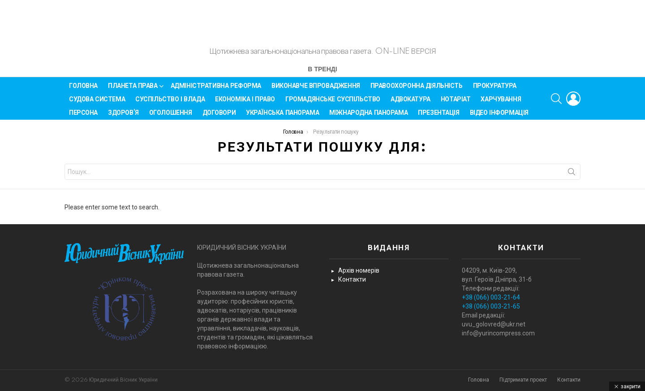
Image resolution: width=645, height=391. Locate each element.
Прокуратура (494, 89)
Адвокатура (410, 103)
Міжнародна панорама (368, 116)
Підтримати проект (523, 380)
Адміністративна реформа (216, 89)
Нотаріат (456, 103)
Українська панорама (282, 116)
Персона (83, 116)
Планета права (133, 91)
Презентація (438, 116)
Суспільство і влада (170, 103)
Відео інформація (499, 116)
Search (571, 177)
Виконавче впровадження (315, 89)
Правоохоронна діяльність (416, 89)
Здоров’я (123, 116)
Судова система (97, 103)
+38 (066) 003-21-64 (491, 297)
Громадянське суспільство (332, 103)
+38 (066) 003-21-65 (491, 306)
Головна (83, 89)
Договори (219, 116)
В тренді (322, 73)
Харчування (501, 103)
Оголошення (170, 116)
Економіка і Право (245, 103)
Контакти (352, 279)
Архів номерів (358, 270)
